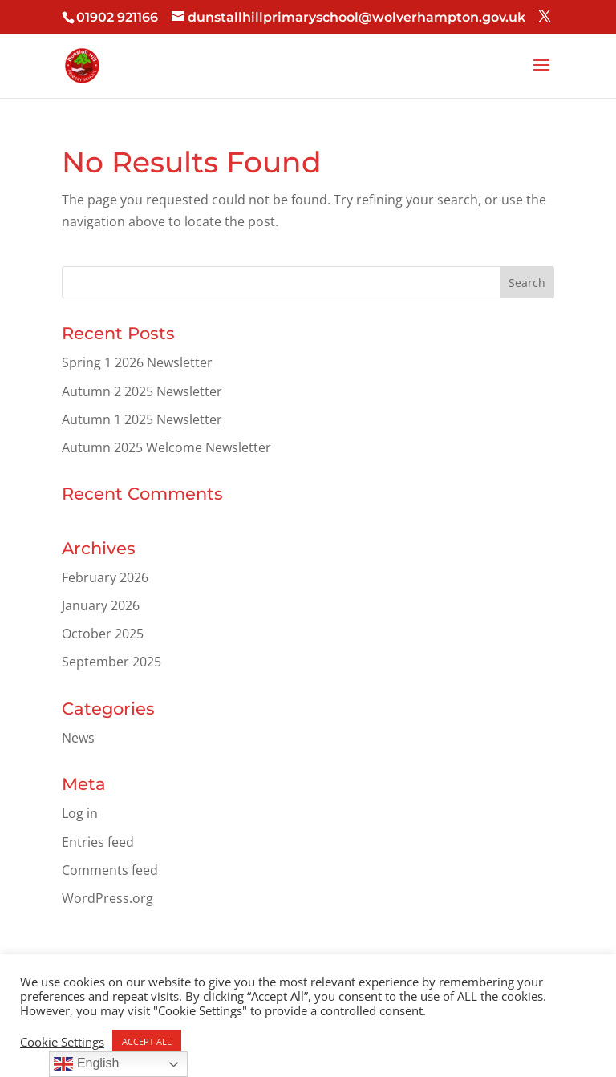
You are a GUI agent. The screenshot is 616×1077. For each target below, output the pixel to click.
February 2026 (105, 577)
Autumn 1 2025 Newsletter (142, 419)
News (78, 738)
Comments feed (110, 870)
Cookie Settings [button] (62, 1041)
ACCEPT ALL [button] (147, 1041)
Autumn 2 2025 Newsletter (142, 391)
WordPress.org (107, 898)
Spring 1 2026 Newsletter (137, 362)
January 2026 (101, 605)
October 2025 (103, 633)
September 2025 (111, 661)
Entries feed (98, 842)
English (86, 1064)
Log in (80, 813)
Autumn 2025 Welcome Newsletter (166, 447)
